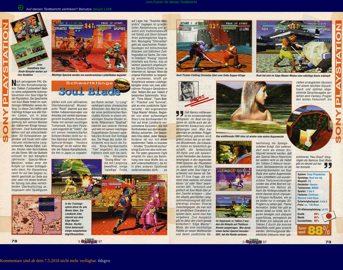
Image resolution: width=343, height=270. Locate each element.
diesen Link (101, 9)
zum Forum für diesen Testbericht (171, 2)
